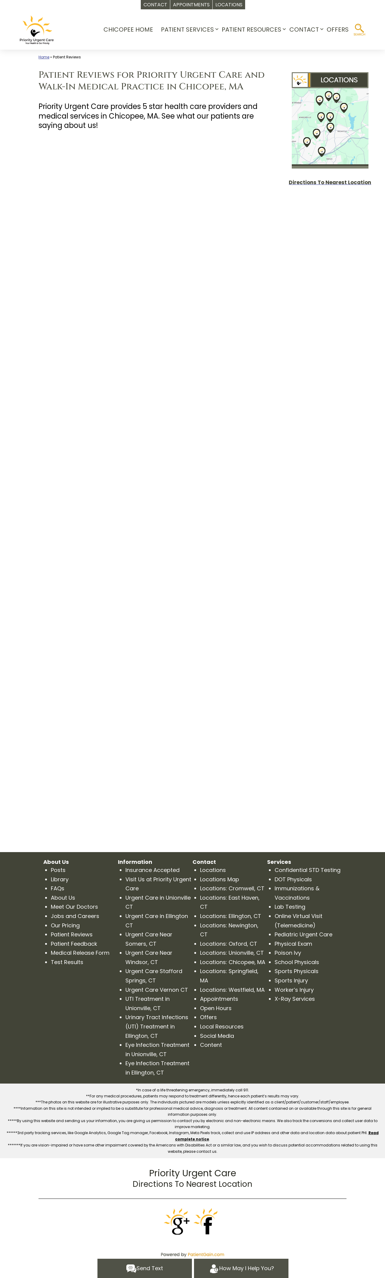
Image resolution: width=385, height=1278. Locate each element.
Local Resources (222, 1026)
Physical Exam (293, 944)
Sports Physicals (297, 971)
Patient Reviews (72, 934)
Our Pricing (65, 925)
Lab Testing (290, 906)
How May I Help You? (241, 1268)
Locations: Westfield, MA (232, 990)
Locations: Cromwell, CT (232, 888)
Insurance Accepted (152, 870)
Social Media (217, 1036)
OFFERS (338, 29)
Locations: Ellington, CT (230, 916)
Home (43, 57)
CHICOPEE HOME (128, 29)
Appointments (219, 999)
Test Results (67, 962)
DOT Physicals (293, 879)
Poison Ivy (288, 953)
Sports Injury (291, 980)
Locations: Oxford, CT (228, 944)
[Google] (178, 1221)
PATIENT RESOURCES (251, 29)
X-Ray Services (295, 999)
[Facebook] (207, 1221)
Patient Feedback (74, 944)
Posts (58, 870)
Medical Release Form (80, 953)
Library (60, 879)
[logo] (36, 29)
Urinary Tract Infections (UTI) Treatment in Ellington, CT (156, 1026)
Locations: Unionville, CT (232, 953)
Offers (208, 1017)
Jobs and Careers (75, 916)
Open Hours (216, 1008)
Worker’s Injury (294, 990)
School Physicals (297, 962)
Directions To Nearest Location (192, 1184)
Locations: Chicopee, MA (232, 962)
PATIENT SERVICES (187, 29)
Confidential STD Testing (307, 870)
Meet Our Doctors (74, 906)
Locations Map (219, 879)
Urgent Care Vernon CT (156, 990)
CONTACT (304, 29)
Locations (213, 870)
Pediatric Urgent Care (303, 934)
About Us (63, 897)
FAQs (57, 888)
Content (211, 1045)
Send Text (144, 1268)
